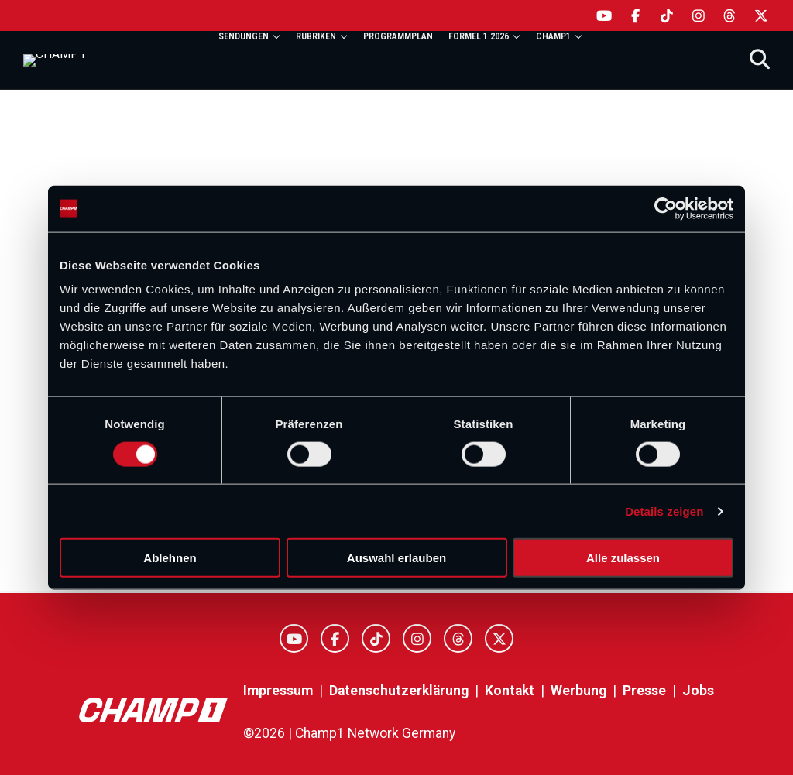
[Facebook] (636, 15)
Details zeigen (664, 510)
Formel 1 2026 (478, 36)
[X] (762, 15)
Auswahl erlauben (396, 557)
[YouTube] (604, 15)
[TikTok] (667, 15)
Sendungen (243, 36)
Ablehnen (169, 557)
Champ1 (553, 36)
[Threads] (730, 15)
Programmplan (398, 36)
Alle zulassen (623, 557)
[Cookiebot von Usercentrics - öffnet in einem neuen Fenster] (665, 208)
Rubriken (316, 36)
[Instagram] (699, 15)
